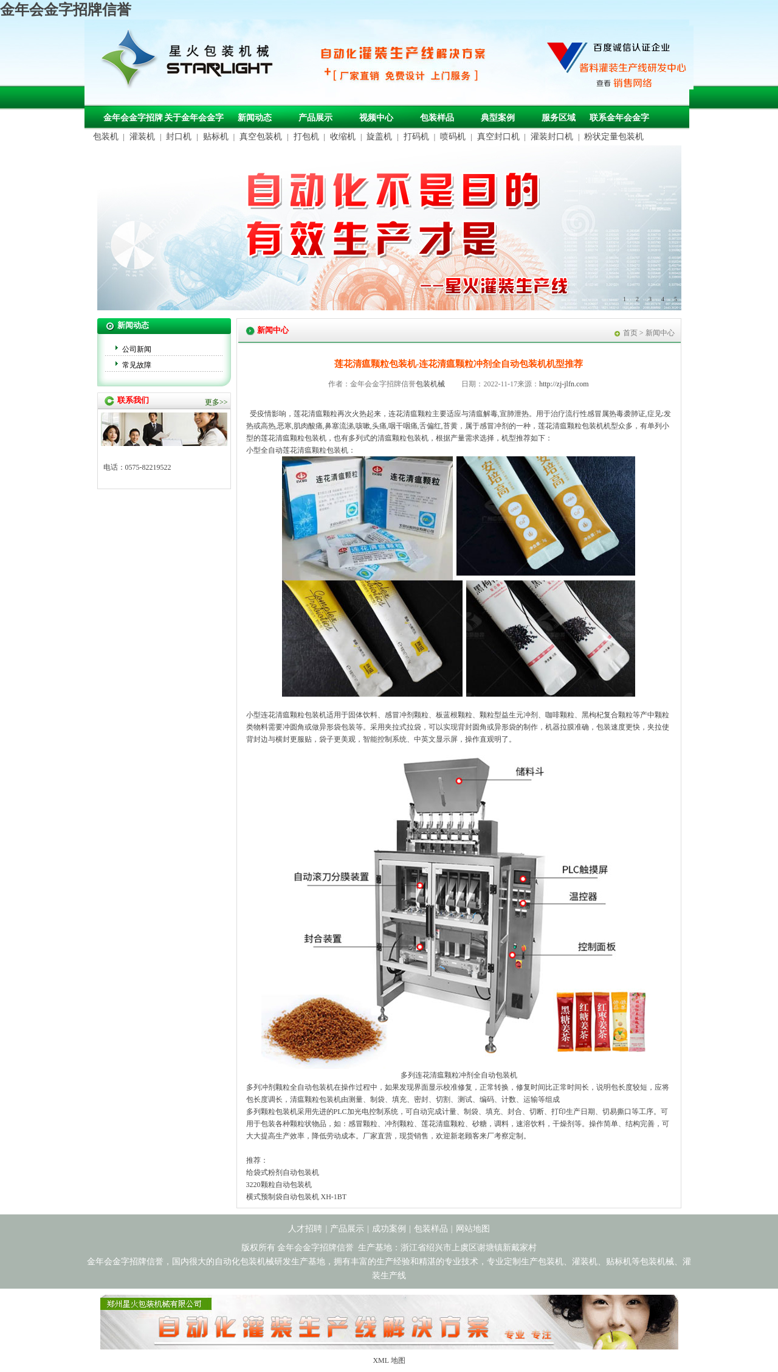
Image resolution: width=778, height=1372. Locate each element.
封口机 (178, 136)
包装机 (106, 136)
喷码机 (453, 136)
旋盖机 (379, 136)
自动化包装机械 (244, 1261)
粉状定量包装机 (614, 136)
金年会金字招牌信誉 (65, 10)
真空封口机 (498, 136)
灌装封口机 (552, 136)
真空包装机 (260, 136)
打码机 (416, 136)
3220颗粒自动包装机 (279, 1184)
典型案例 (498, 117)
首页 (630, 333)
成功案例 (389, 1228)
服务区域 (559, 117)
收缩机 (343, 136)
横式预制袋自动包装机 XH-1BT (296, 1197)
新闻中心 (660, 333)
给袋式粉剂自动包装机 (282, 1172)
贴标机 (216, 136)
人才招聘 (305, 1228)
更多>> (216, 402)
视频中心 (376, 117)
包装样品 (437, 117)
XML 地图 (389, 1360)
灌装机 (142, 136)
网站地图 (473, 1228)
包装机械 (430, 384)
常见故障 (136, 365)
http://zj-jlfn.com (564, 384)
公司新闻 (136, 349)
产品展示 (315, 117)
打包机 (306, 136)
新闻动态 (255, 117)
